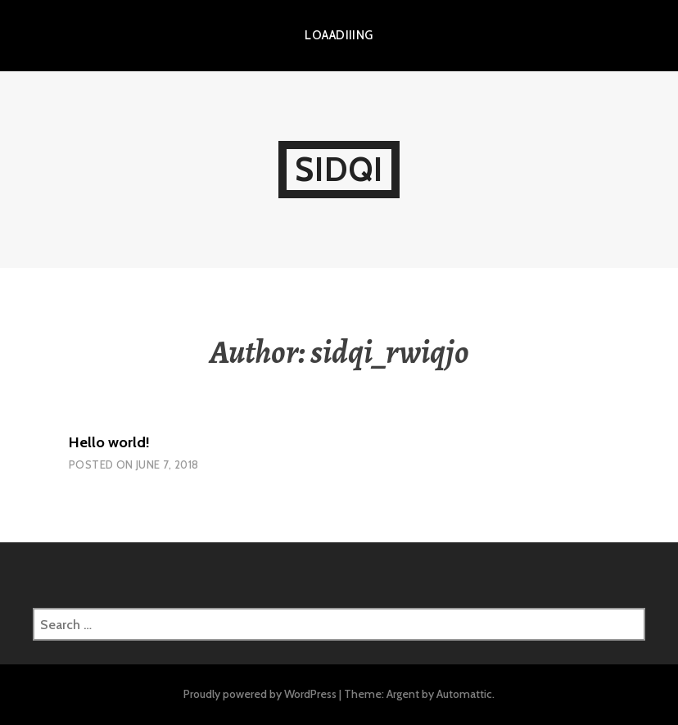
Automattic (464, 693)
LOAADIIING (339, 35)
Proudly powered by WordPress (260, 693)
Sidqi (339, 169)
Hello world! (109, 442)
